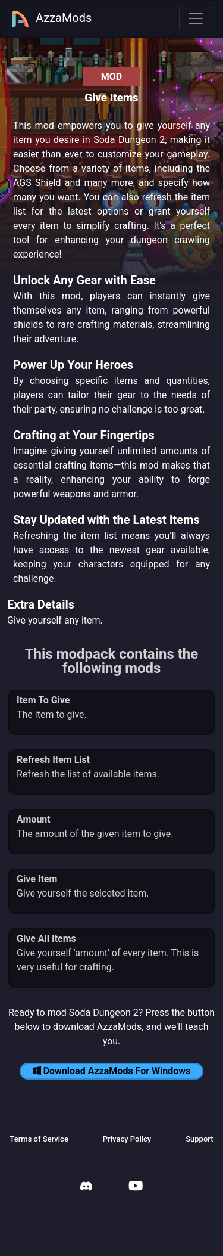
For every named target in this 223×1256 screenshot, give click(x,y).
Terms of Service (39, 1138)
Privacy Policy (127, 1138)
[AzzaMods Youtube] (135, 1187)
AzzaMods (51, 19)
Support (199, 1138)
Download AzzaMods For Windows (112, 1071)
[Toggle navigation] (195, 18)
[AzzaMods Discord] (86, 1188)
